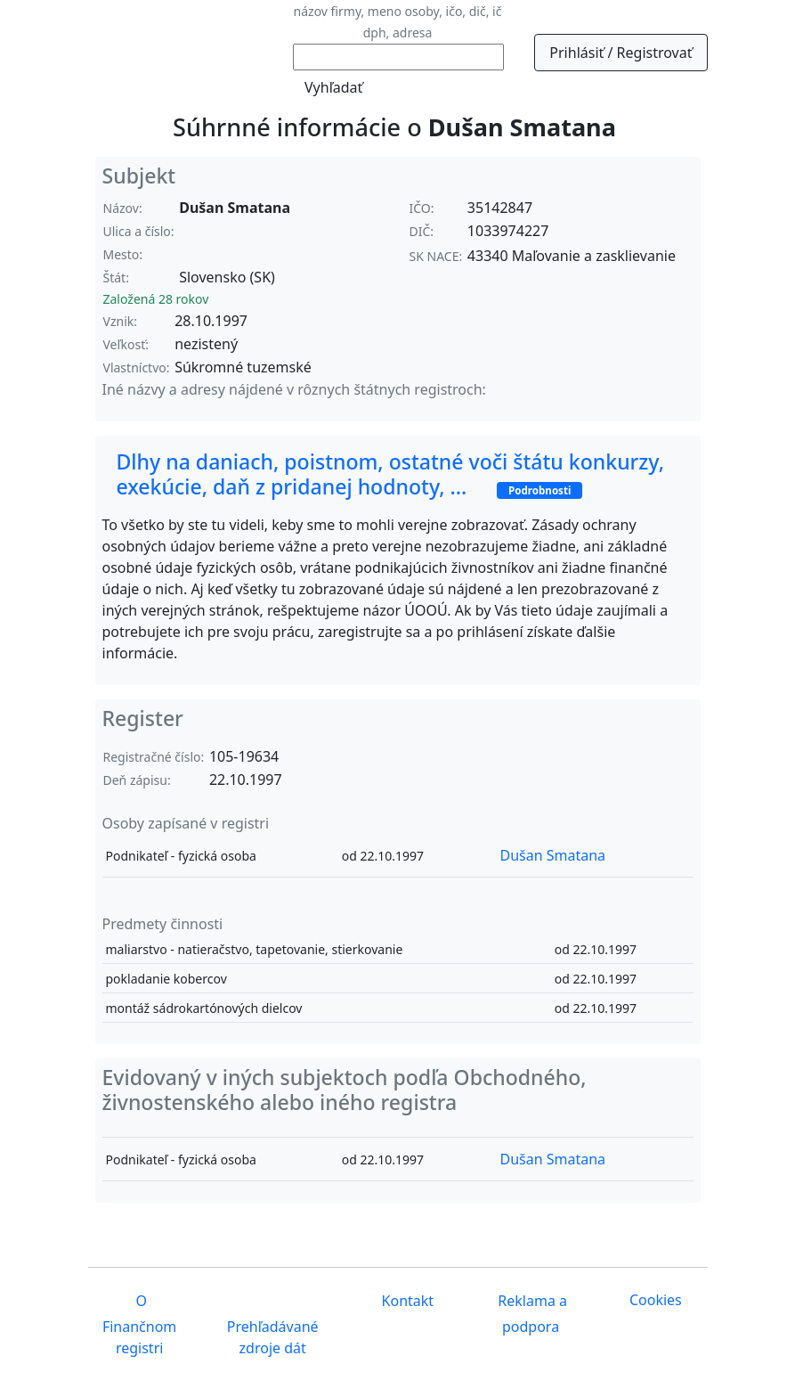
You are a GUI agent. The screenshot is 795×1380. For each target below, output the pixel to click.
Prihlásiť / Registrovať (620, 52)
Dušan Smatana (553, 855)
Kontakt (405, 1301)
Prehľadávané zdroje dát (273, 1337)
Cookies (655, 1300)
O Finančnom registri (139, 1324)
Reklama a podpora (530, 1313)
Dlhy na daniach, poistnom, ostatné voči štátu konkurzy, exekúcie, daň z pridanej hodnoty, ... (390, 474)
